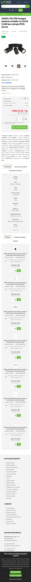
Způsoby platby (10, 508)
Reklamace (9, 519)
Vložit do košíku (21, 127)
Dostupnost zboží (11, 512)
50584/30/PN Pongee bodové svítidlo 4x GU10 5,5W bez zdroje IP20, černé (15, 370)
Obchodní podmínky (11, 514)
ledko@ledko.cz (5, 14)
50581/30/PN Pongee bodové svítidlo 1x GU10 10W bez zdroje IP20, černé (15, 254)
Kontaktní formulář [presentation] (15, 170)
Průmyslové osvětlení (12, 489)
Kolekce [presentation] (7, 237)
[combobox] (19, 2)
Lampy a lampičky (11, 474)
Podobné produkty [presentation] (20, 237)
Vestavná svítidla (10, 493)
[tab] (7, 167)
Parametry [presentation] (7, 166)
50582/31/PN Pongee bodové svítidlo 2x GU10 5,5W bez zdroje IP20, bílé (15, 399)
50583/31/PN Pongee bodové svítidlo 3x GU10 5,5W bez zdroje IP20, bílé (15, 428)
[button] (23, 119)
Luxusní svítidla (10, 480)
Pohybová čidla (10, 482)
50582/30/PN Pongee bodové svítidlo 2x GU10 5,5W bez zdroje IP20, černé (15, 312)
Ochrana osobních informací (13, 517)
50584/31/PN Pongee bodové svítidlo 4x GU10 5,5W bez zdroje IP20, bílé (15, 341)
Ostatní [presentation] (15, 241)
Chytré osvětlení (10, 465)
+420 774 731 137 (2, 14)
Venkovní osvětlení (11, 491)
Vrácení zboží (9, 521)
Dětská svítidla (10, 469)
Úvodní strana (5, 31)
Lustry (8, 478)
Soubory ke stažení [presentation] (21, 167)
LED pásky (9, 476)
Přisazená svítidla (11, 485)
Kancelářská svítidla (11, 471)
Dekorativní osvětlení (12, 467)
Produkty (14, 31)
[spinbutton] (20, 119)
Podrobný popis (5, 93)
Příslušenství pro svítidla (12, 487)
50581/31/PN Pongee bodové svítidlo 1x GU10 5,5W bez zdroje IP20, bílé (15, 283)
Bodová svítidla (23, 31)
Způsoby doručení (11, 510)
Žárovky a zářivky (10, 496)
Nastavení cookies (11, 523)
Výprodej (8, 498)
